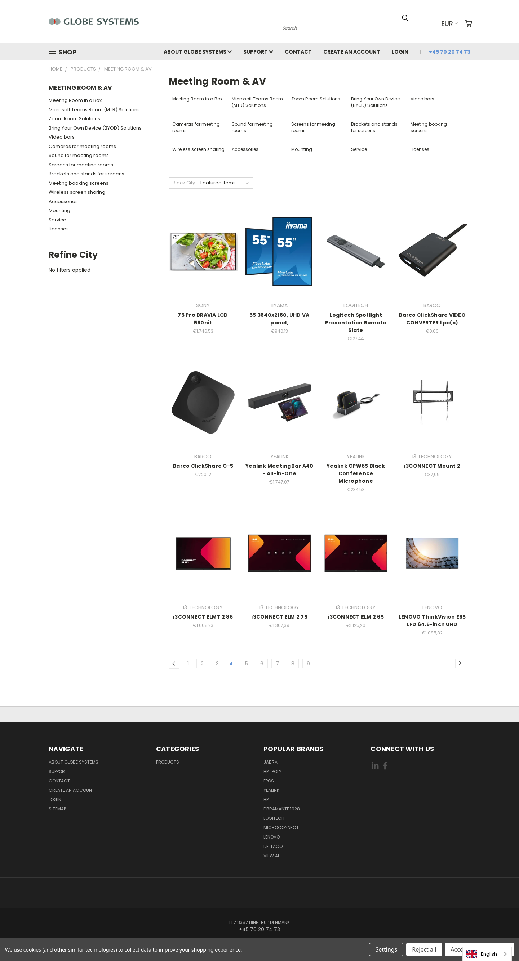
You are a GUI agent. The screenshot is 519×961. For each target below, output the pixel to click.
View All (272, 856)
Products (167, 762)
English (481, 954)
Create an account (351, 51)
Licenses (59, 228)
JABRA (270, 762)
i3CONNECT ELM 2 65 (356, 616)
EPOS (268, 781)
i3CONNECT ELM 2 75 (279, 616)
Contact (298, 51)
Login (400, 51)
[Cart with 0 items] (468, 23)
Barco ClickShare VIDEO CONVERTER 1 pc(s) (432, 318)
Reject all (424, 949)
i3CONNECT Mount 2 (432, 466)
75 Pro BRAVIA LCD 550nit (203, 318)
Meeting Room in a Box (75, 100)
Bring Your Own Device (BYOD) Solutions (95, 128)
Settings (386, 949)
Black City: (184, 182)
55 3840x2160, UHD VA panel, (279, 318)
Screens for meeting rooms (81, 164)
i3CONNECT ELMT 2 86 (203, 616)
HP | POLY (272, 771)
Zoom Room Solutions (74, 118)
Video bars (62, 137)
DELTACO (273, 846)
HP (266, 799)
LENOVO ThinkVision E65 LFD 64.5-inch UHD (432, 620)
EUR (450, 23)
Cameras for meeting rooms (82, 146)
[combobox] (487, 954)
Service (57, 219)
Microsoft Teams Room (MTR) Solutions (94, 109)
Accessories (63, 201)
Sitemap (57, 809)
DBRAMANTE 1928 (281, 809)
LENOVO (271, 837)
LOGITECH (273, 818)
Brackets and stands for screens (86, 173)
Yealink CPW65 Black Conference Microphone (356, 473)
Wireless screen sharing (77, 192)
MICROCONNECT (281, 828)
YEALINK (271, 790)
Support (258, 51)
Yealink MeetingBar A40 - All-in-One (279, 469)
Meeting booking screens (78, 183)
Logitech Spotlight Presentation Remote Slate (356, 322)
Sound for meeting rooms (79, 155)
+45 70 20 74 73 (449, 51)
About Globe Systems (198, 51)
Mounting (59, 210)
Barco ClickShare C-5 (203, 466)
